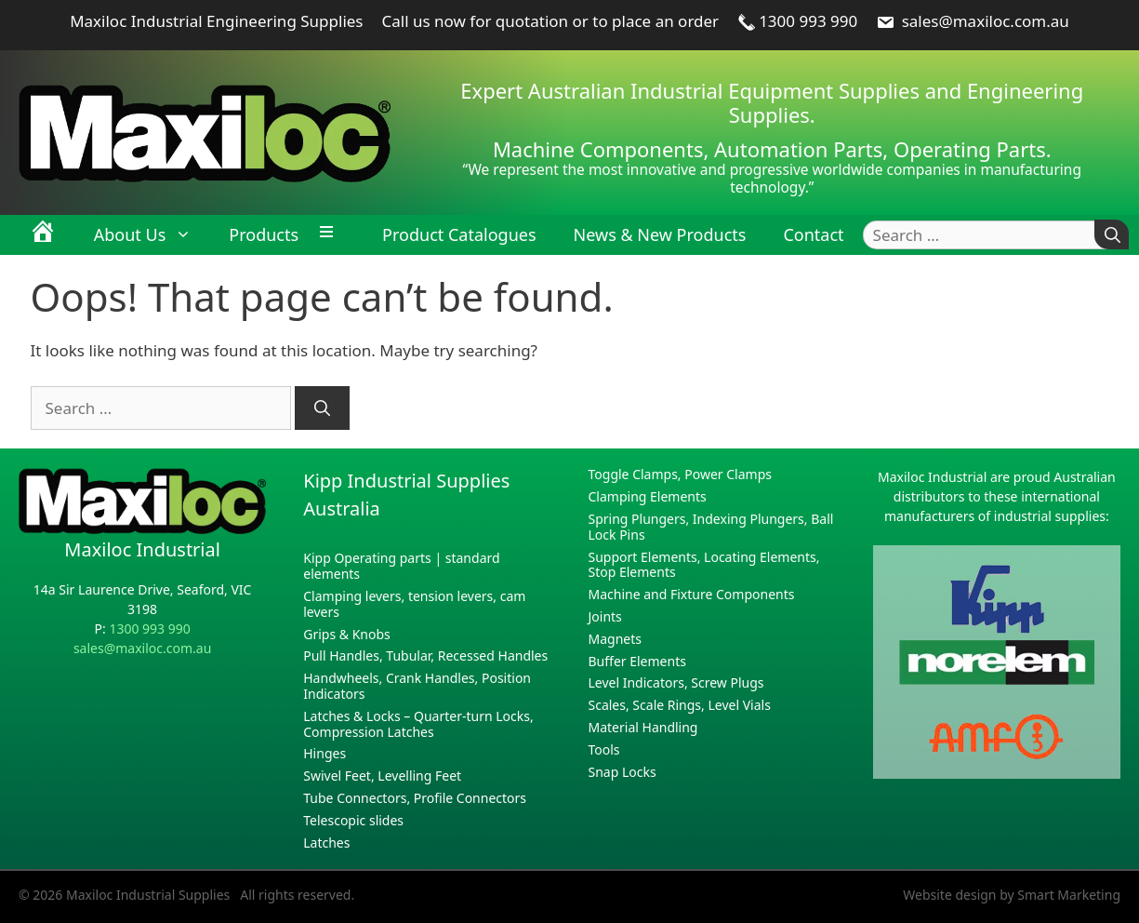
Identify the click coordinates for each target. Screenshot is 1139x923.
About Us (152, 234)
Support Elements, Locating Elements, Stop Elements (704, 565)
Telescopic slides (353, 820)
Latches (326, 842)
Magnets (615, 639)
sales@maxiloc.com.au (972, 21)
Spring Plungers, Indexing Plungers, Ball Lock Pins (711, 526)
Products (263, 234)
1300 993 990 (797, 21)
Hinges (324, 753)
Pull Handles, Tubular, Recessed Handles (425, 655)
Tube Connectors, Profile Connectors (414, 798)
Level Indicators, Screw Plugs (676, 682)
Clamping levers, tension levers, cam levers (414, 604)
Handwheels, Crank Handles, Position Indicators (417, 685)
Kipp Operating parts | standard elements (401, 565)
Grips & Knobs (347, 634)
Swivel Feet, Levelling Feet (382, 775)
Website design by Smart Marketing (1011, 894)
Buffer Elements (637, 661)
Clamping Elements (648, 496)
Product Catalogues (459, 234)
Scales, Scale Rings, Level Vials (680, 705)
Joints (605, 616)
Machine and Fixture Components (692, 594)
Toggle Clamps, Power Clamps (680, 474)
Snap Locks (622, 772)
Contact (813, 234)
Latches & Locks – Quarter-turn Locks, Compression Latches (418, 724)
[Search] (1111, 235)
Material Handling (643, 727)
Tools (604, 749)
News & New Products (660, 234)
